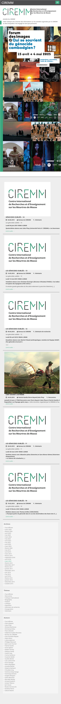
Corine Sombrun (10, 655)
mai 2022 (8, 542)
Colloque (7, 603)
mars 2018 (8, 561)
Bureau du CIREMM (11, 634)
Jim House (8, 685)
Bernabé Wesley (10, 679)
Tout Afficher (9, 527)
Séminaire (8, 611)
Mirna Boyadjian (10, 664)
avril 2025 (8, 533)
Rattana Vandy (9, 651)
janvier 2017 (9, 569)
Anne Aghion (9, 647)
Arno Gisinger (9, 662)
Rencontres (8, 596)
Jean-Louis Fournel (10, 644)
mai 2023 (8, 539)
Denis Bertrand (9, 677)
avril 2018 (8, 559)
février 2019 (8, 555)
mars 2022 (8, 546)
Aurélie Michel (9, 659)
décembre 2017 (10, 565)
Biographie (8, 600)
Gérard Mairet (9, 690)
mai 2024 (8, 535)
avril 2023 (8, 541)
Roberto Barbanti (10, 668)
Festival (7, 601)
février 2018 (8, 563)
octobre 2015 (9, 583)
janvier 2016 (9, 580)
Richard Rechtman (10, 627)
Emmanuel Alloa (10, 629)
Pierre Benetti (9, 631)
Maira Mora (8, 638)
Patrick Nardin (9, 646)
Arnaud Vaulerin (10, 681)
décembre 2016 (10, 570)
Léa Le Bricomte (10, 661)
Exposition (8, 605)
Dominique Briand (10, 674)
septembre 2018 (10, 557)
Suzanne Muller (10, 657)
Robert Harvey (9, 649)
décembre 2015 (10, 582)
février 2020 (8, 548)
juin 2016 (8, 572)
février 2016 (8, 578)
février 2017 (8, 567)
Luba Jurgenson (10, 640)
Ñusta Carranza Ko (10, 687)
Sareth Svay (8, 653)
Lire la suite (9, 231)
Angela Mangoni (10, 675)
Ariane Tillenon (9, 683)
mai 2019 (8, 550)
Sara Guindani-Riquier (12, 636)
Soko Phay (8, 625)
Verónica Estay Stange (12, 672)
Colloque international (12, 598)
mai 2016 (8, 574)
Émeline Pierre (9, 689)
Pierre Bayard (9, 623)
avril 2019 (8, 552)
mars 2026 (8, 529)
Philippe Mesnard (10, 642)
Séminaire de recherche (12, 607)
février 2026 (8, 531)
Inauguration (9, 609)
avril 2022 (8, 544)
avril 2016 (8, 576)
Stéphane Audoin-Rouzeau (13, 633)
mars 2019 (8, 554)
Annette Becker (10, 666)
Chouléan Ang (9, 670)
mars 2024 (8, 537)
